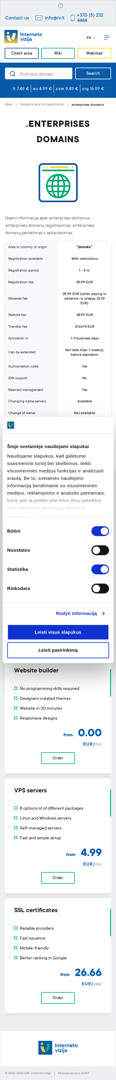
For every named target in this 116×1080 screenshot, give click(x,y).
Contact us (17, 18)
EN (91, 38)
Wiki (58, 54)
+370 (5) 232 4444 (90, 18)
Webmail (94, 54)
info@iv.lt (55, 18)
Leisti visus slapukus (58, 632)
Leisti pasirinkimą (58, 650)
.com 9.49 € (67, 89)
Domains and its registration (42, 105)
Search (93, 73)
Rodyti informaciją (76, 613)
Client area (21, 54)
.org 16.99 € (93, 89)
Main (9, 105)
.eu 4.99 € (42, 89)
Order (58, 758)
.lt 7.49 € (20, 89)
